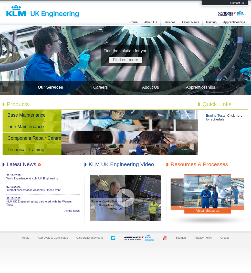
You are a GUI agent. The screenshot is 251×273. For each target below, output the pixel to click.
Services (169, 22)
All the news (72, 210)
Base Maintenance (26, 115)
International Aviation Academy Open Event (33, 189)
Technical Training (25, 149)
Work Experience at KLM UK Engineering (32, 178)
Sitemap (181, 237)
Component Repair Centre (34, 138)
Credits (225, 237)
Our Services (50, 87)
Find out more (125, 60)
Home (133, 22)
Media (25, 237)
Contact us (237, 2)
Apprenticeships (234, 22)
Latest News (190, 22)
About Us (150, 22)
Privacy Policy (203, 237)
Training (211, 22)
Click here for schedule (224, 117)
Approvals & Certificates (53, 237)
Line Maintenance (25, 126)
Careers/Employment (89, 237)
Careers (100, 87)
